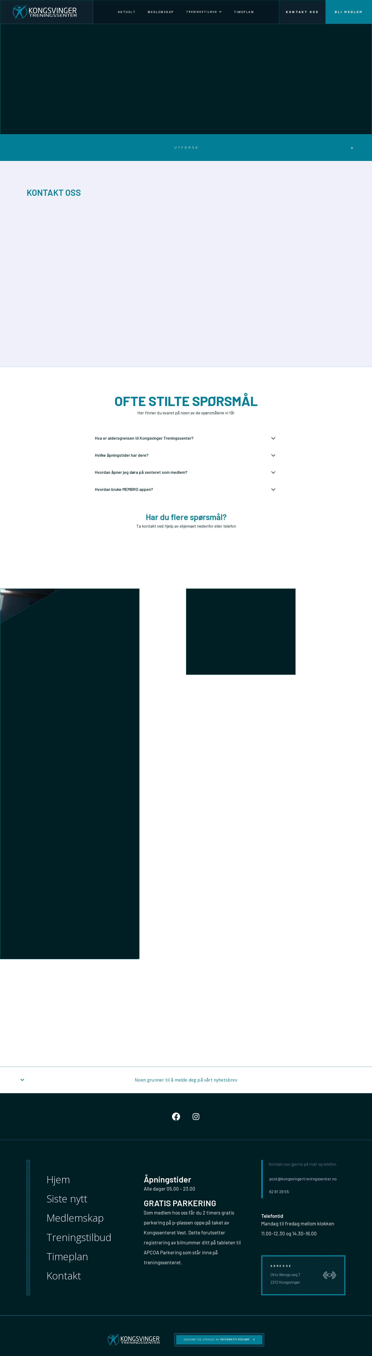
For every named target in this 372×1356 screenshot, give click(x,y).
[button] (204, 12)
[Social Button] (176, 1117)
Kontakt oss (302, 12)
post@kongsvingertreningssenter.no (180, 290)
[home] (46, 12)
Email (196, 748)
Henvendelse (200, 792)
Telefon (197, 767)
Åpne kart (48, 305)
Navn (195, 730)
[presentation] (222, 835)
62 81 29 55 (157, 299)
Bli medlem (349, 12)
